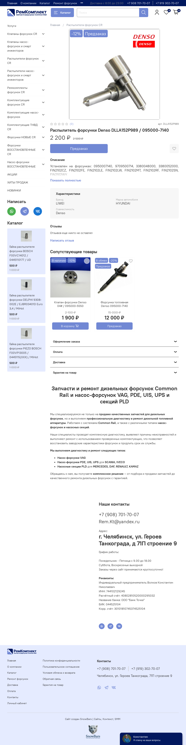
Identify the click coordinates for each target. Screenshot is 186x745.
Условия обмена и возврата (59, 672)
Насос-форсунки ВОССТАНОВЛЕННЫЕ (21, 164)
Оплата (11, 691)
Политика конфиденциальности (61, 660)
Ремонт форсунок (65, 3)
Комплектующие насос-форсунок (23, 115)
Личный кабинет (17, 703)
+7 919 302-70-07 (167, 3)
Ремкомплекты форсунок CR (17, 90)
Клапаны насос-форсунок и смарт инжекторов (19, 46)
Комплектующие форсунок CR (18, 102)
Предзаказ (79, 148)
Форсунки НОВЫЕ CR (21, 137)
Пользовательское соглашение (61, 666)
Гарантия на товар (53, 685)
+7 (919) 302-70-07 (145, 669)
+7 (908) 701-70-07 (119, 514)
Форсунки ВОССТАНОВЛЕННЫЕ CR (21, 149)
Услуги (11, 26)
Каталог (45, 3)
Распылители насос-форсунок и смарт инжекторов (21, 75)
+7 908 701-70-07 (138, 3)
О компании (28, 3)
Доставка (12, 685)
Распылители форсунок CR (84, 25)
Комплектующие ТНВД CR (22, 127)
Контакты (12, 697)
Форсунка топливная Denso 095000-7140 (114, 304)
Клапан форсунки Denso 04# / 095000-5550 (70, 304)
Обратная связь (52, 679)
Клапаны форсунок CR (22, 34)
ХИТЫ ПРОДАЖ (17, 182)
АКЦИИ (12, 174)
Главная (12, 3)
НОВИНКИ (14, 190)
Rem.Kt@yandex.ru (119, 522)
